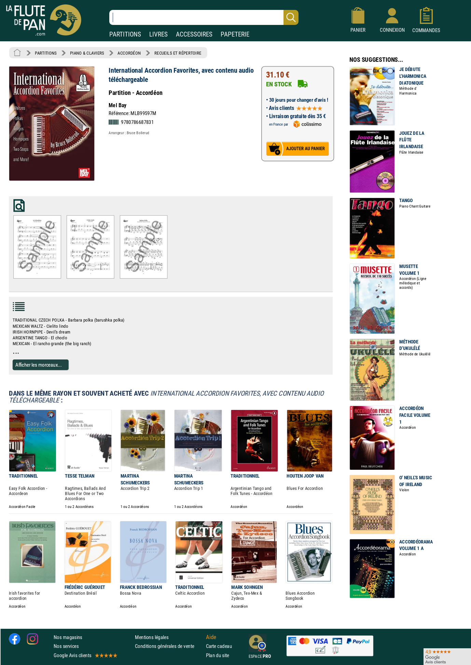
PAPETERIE (235, 34)
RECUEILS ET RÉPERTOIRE (178, 53)
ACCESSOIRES (194, 34)
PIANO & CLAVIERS (87, 53)
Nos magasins (68, 637)
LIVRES (158, 34)
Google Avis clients (85, 655)
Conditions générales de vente (169, 646)
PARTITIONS (125, 34)
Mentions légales (151, 637)
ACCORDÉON (129, 53)
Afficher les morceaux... (38, 364)
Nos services (66, 646)
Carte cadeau (219, 646)
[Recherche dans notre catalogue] (204, 17)
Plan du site (217, 655)
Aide (211, 637)
